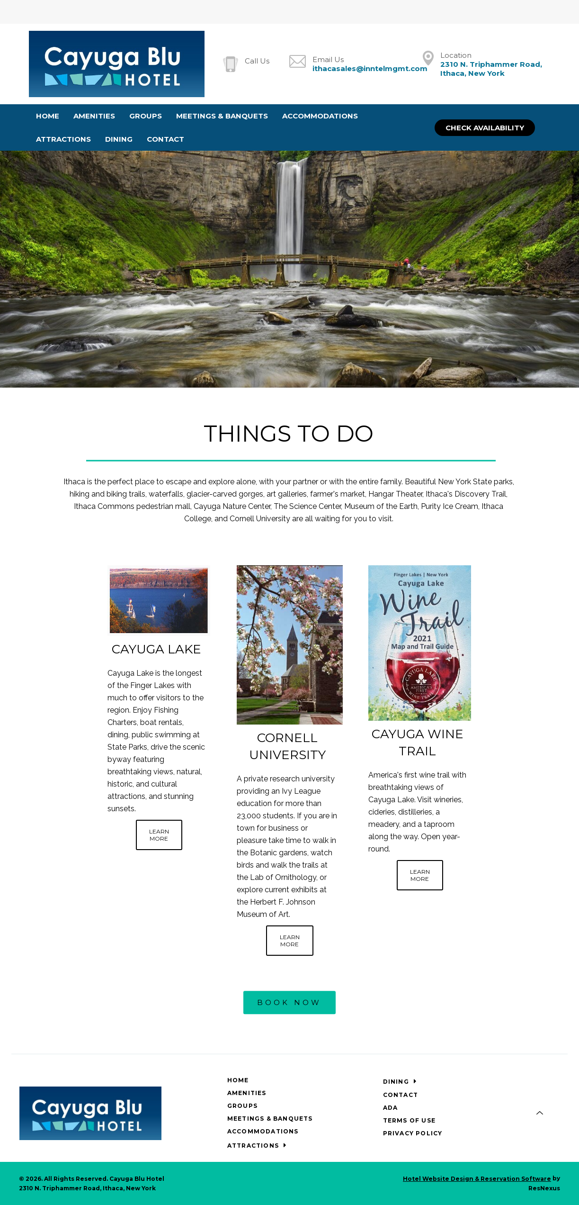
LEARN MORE (159, 835)
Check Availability (484, 127)
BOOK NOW (289, 1002)
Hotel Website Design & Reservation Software (477, 1178)
